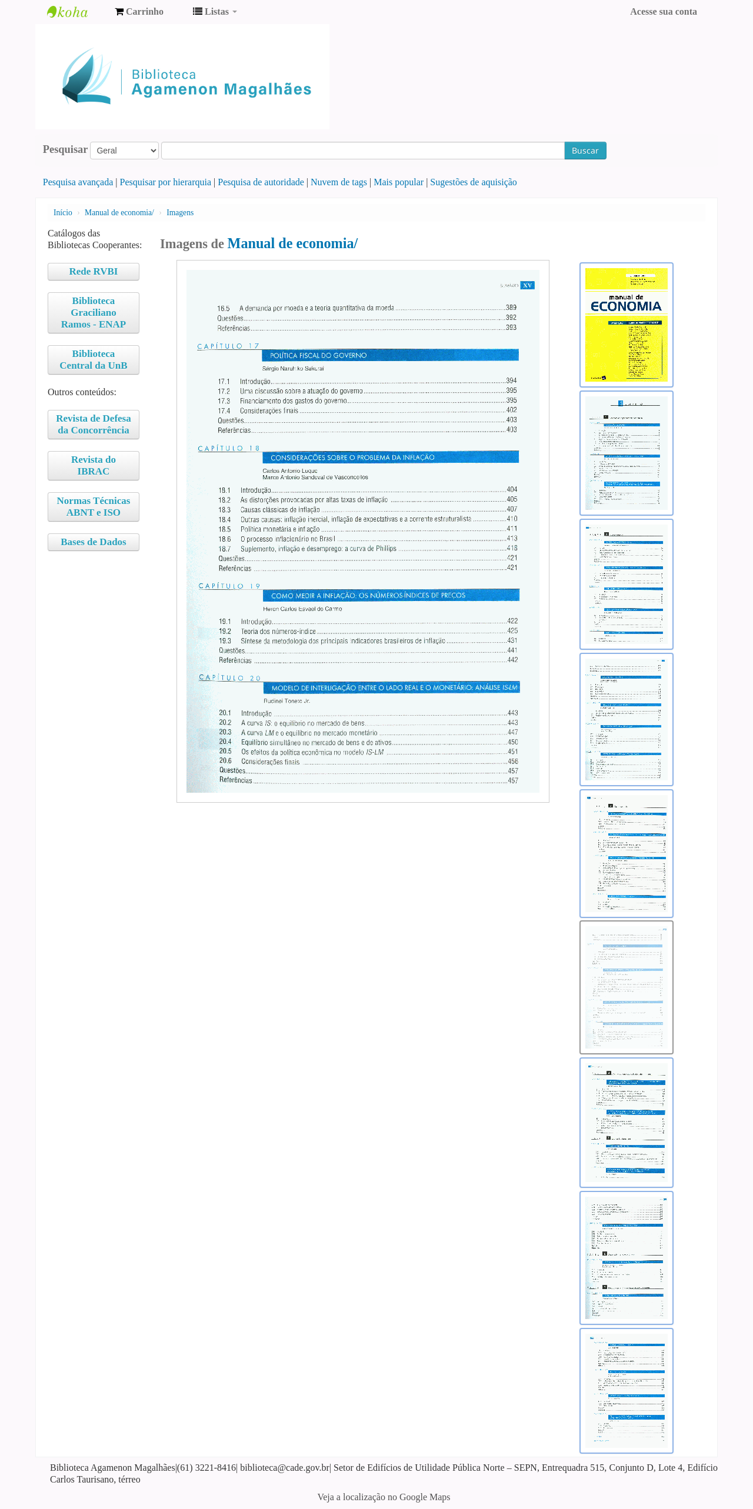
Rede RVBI (93, 271)
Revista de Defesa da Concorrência (93, 424)
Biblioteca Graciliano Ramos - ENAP (93, 312)
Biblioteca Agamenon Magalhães (76, 12)
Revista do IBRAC (93, 465)
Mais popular (399, 182)
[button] (139, 12)
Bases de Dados (93, 541)
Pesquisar (65, 149)
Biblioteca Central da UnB (93, 359)
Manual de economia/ (119, 212)
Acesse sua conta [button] (663, 11)
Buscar (585, 150)
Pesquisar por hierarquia (166, 182)
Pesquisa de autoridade (261, 182)
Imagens (180, 212)
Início (63, 212)
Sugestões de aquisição (473, 182)
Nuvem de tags (339, 182)
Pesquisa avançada (78, 182)
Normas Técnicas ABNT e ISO (94, 506)
